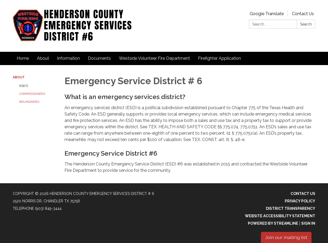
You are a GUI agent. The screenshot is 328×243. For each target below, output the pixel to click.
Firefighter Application (219, 58)
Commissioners (32, 94)
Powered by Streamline (273, 223)
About (43, 58)
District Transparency (290, 208)
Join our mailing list (286, 237)
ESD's (23, 86)
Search (306, 24)
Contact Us (303, 13)
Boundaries (29, 102)
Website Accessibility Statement (280, 216)
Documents (99, 58)
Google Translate (267, 13)
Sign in (308, 223)
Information (68, 58)
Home (23, 58)
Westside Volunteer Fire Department (154, 58)
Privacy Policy (300, 201)
